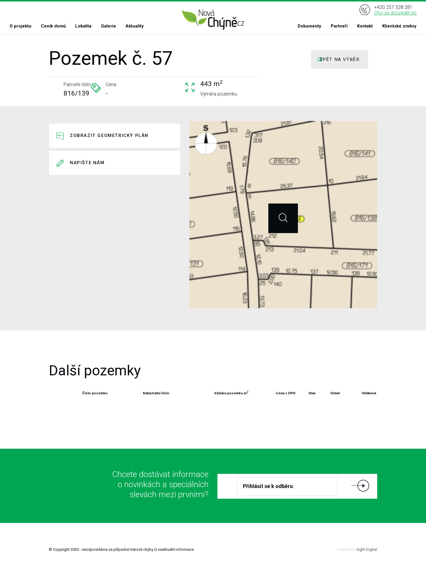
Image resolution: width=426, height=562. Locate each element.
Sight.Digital (366, 549)
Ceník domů (53, 26)
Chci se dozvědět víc (395, 13)
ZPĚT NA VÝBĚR (340, 59)
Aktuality (134, 26)
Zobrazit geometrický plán (109, 135)
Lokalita (83, 26)
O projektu (20, 26)
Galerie (108, 26)
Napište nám (87, 162)
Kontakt (365, 26)
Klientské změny (399, 26)
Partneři (339, 26)
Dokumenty (309, 26)
